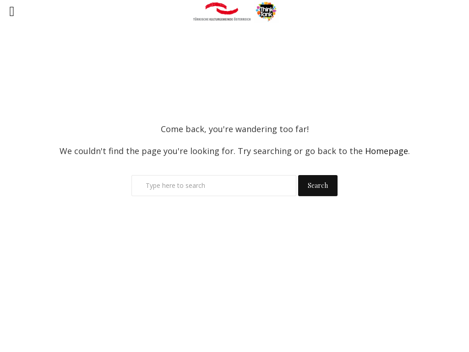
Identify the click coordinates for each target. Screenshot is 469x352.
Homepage (386, 150)
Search (318, 185)
